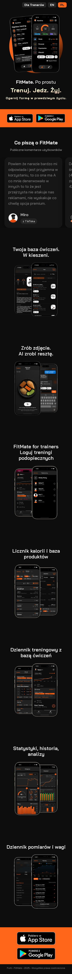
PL (62, 5)
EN (52, 5)
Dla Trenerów (34, 5)
